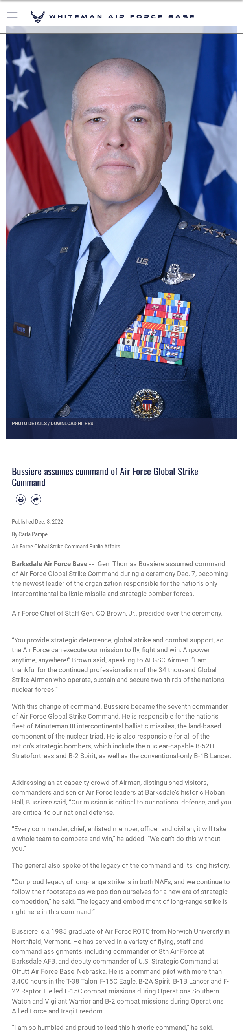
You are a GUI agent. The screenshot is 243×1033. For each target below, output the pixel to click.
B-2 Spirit (82, 756)
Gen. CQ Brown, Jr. (108, 613)
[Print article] (21, 499)
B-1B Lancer (212, 756)
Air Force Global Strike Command (69, 574)
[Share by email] (36, 499)
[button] (13, 16)
